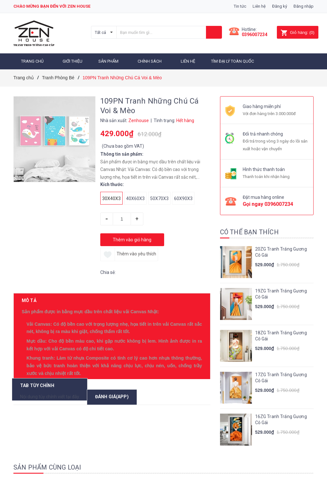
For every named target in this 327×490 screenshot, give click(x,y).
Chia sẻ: (108, 271)
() (297, 32)
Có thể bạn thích (249, 231)
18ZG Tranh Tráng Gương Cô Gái (281, 335)
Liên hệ (259, 6)
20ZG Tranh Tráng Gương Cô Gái (281, 251)
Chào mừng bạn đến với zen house (51, 6)
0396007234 (254, 34)
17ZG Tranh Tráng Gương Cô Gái (281, 377)
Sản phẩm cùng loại (47, 466)
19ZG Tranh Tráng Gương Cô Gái (281, 293)
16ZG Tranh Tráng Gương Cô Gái (281, 418)
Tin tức (240, 6)
